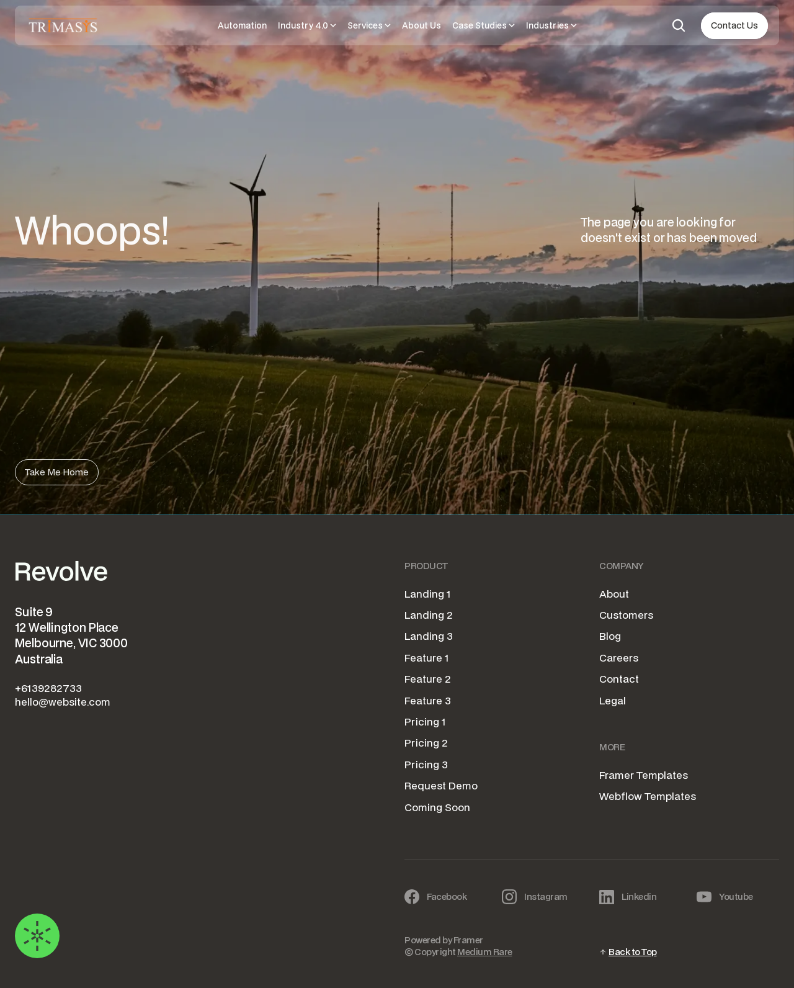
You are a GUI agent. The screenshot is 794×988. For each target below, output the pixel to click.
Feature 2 (427, 678)
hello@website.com (62, 701)
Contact (619, 678)
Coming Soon (437, 807)
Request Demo (441, 785)
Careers (618, 657)
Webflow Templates (647, 796)
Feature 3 (427, 700)
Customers (626, 615)
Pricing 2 (426, 742)
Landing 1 (427, 593)
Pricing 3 (426, 764)
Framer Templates (643, 775)
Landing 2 (428, 615)
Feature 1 (426, 657)
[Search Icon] (678, 25)
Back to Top (633, 952)
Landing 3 (428, 636)
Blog (610, 636)
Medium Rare (484, 952)
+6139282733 (48, 688)
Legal (612, 700)
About (614, 593)
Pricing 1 (425, 721)
